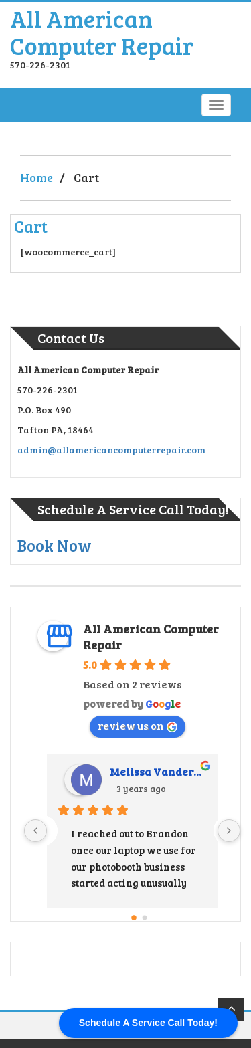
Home (36, 177)
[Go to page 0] (134, 917)
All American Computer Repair (101, 32)
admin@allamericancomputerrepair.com (111, 449)
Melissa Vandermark (158, 771)
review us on (137, 725)
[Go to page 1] (144, 917)
